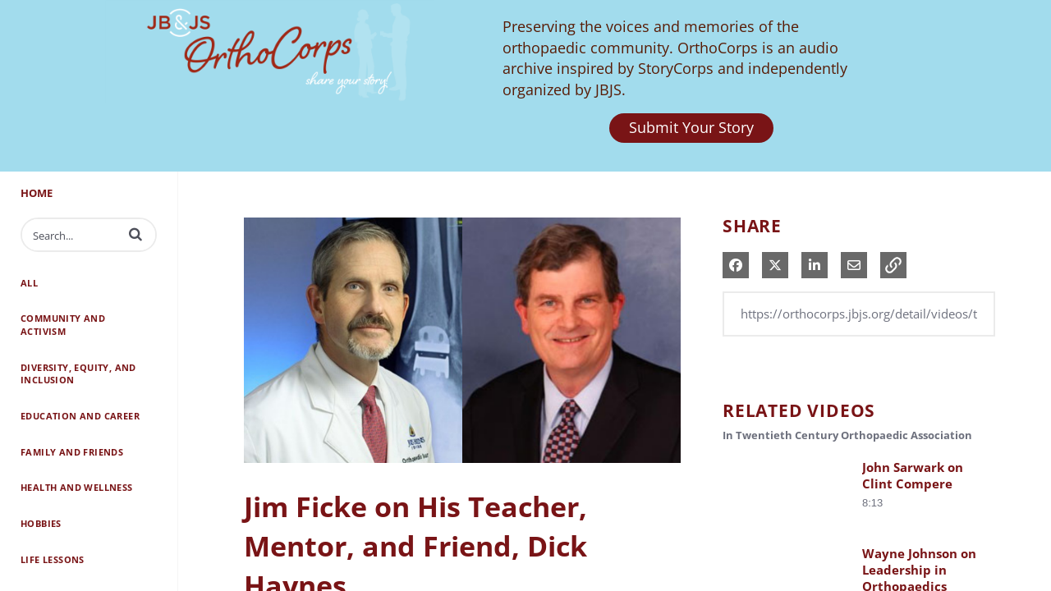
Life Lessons (53, 559)
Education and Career (80, 416)
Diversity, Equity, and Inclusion (78, 374)
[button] (135, 234)
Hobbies (41, 523)
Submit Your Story (691, 127)
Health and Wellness (77, 487)
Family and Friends (72, 452)
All (29, 283)
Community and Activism (63, 324)
